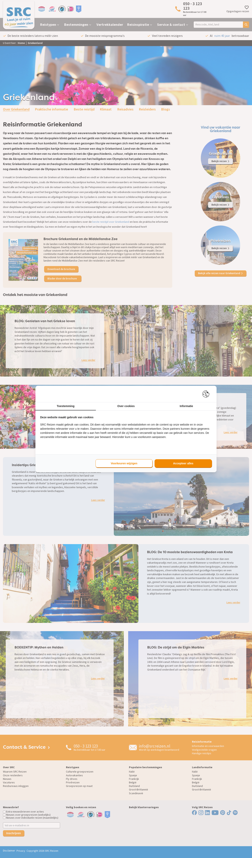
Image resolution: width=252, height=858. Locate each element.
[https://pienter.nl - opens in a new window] (207, 394)
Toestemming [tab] (65, 406)
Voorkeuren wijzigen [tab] (124, 463)
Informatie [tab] (186, 406)
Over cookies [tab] (126, 406)
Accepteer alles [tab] (183, 463)
